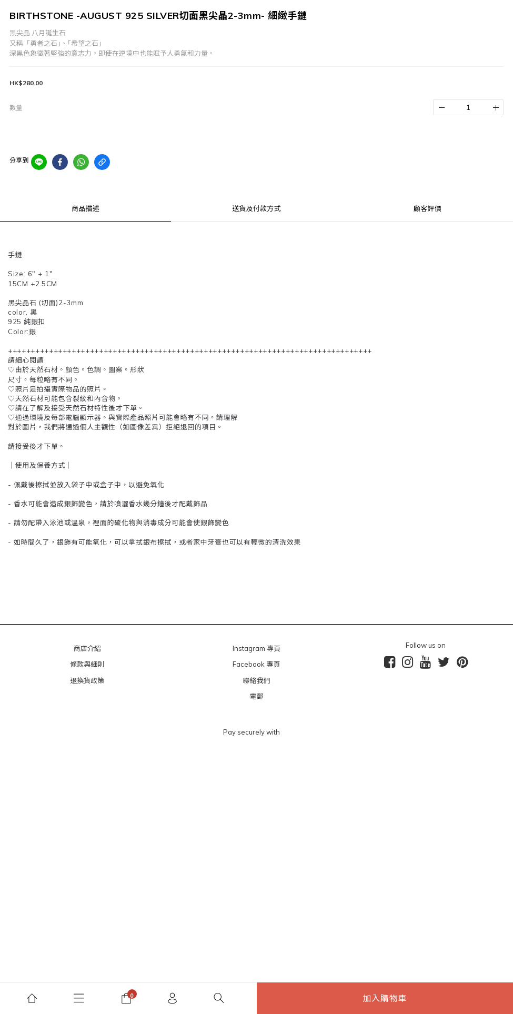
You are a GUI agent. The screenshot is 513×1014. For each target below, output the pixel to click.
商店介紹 (87, 648)
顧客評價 (427, 208)
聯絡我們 (256, 680)
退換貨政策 (87, 680)
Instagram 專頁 (256, 648)
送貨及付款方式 (256, 208)
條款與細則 (87, 664)
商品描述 (85, 208)
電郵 (256, 696)
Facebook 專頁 (256, 664)
